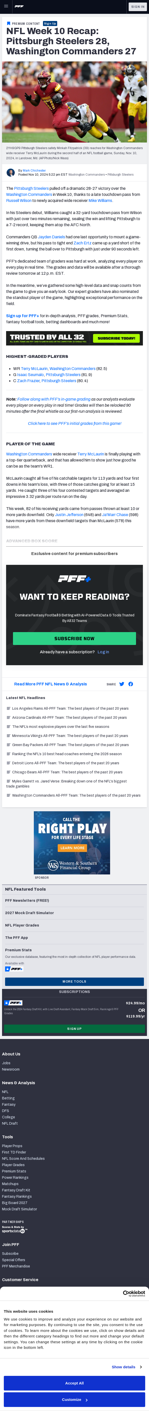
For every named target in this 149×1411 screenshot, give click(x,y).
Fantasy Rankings (17, 1196)
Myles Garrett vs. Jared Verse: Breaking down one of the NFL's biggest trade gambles (66, 783)
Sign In (138, 7)
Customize (74, 1399)
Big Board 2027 (14, 1203)
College (8, 1117)
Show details (124, 1367)
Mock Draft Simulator (19, 1209)
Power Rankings (15, 1177)
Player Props (12, 1146)
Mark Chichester (34, 170)
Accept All (74, 1383)
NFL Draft (10, 1123)
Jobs (6, 1063)
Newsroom (11, 1069)
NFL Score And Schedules (23, 1159)
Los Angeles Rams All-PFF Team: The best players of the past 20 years (67, 708)
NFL (5, 1092)
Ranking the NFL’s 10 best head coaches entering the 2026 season (64, 754)
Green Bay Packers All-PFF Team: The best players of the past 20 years (67, 745)
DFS (5, 1111)
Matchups (10, 1184)
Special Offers (13, 1260)
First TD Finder (14, 1152)
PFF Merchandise (16, 1266)
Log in (103, 652)
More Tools (74, 981)
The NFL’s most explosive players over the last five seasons (57, 727)
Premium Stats (14, 1171)
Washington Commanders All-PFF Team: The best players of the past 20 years (73, 795)
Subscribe (10, 1254)
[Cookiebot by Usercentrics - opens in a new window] (123, 1293)
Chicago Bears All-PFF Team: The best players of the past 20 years (64, 772)
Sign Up (50, 23)
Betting (8, 1098)
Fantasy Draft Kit (16, 1190)
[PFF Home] (19, 7)
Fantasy (9, 1104)
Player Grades (13, 1165)
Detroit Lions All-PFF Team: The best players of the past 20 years (62, 763)
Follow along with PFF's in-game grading (54, 399)
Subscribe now (74, 638)
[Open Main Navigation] (6, 6)
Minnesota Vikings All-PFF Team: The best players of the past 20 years (67, 736)
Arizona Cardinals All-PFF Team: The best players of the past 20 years (66, 718)
